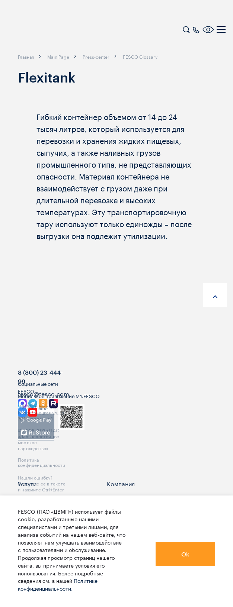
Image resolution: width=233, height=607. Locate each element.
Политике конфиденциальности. (58, 584)
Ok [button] (185, 554)
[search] (186, 28)
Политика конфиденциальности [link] (42, 474)
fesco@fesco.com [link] (43, 405)
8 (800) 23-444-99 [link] (40, 389)
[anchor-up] (215, 295)
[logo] (54, 30)
